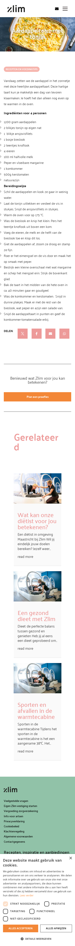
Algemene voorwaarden (18, 836)
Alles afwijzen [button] (56, 928)
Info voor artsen (13, 816)
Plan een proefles (38, 396)
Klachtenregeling (14, 831)
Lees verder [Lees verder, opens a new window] (27, 895)
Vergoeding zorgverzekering (21, 810)
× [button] (70, 858)
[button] (37, 939)
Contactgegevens (14, 841)
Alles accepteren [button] (21, 928)
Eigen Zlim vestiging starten (20, 805)
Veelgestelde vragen (16, 800)
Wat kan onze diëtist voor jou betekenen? (37, 520)
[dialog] (37, 900)
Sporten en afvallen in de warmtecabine (36, 710)
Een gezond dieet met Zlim (36, 615)
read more (25, 556)
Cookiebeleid (11, 826)
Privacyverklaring (14, 821)
